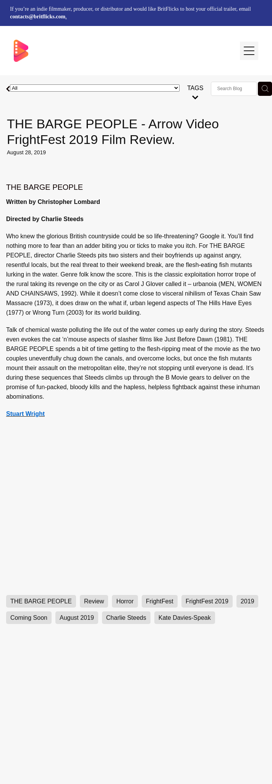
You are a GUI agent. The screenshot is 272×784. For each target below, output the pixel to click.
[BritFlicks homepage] (123, 51)
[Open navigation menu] (249, 51)
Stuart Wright (25, 414)
